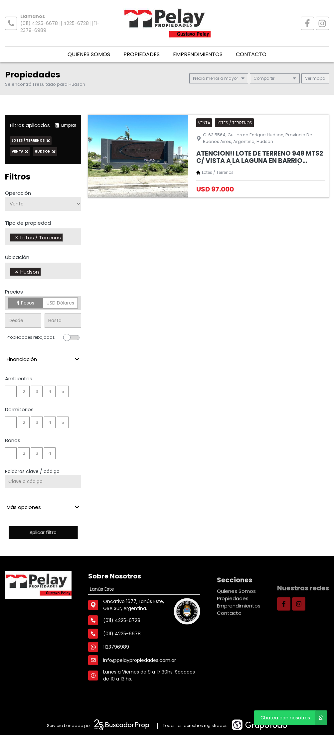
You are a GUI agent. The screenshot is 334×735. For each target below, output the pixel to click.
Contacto (251, 54)
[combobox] (43, 236)
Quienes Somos (89, 54)
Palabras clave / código (32, 471)
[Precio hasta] (63, 320)
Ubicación (17, 257)
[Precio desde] (23, 320)
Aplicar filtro (43, 532)
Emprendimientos (198, 54)
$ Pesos (25, 303)
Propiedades (141, 54)
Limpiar (65, 125)
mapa (315, 78)
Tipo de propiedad (28, 222)
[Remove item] (17, 237)
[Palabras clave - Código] (43, 481)
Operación (18, 192)
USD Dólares (60, 303)
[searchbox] (66, 238)
